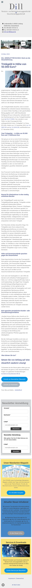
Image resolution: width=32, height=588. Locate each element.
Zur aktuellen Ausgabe (16, 493)
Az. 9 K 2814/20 (14, 127)
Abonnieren (16, 428)
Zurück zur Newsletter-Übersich (14, 379)
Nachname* (7, 415)
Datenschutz (20, 578)
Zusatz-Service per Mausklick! (16, 570)
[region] (16, 44)
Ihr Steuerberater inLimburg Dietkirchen (10, 43)
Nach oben (16, 585)
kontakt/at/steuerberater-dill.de (10, 374)
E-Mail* (6, 421)
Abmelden (16, 451)
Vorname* (6, 408)
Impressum (11, 578)
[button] (3, 44)
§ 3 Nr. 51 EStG (9, 119)
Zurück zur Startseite (10, 385)
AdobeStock (18, 390)
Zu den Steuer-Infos (16, 533)
